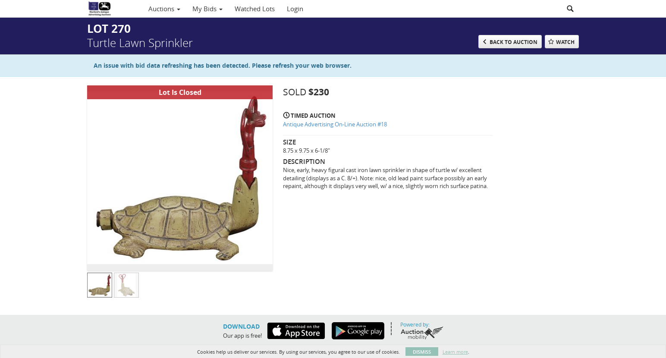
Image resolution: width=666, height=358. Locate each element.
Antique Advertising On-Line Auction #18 (335, 124)
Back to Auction (513, 42)
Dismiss (422, 352)
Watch (565, 42)
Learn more (455, 352)
